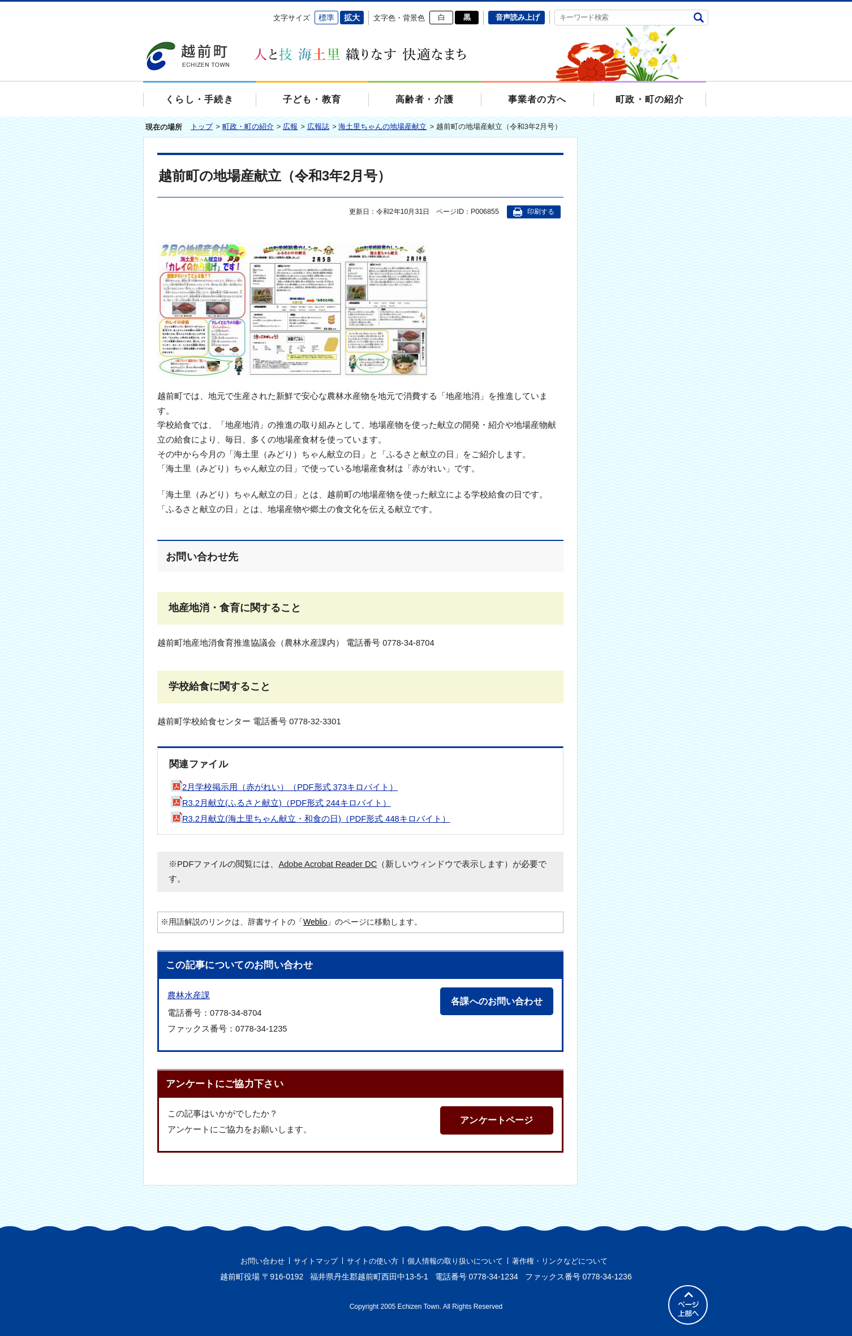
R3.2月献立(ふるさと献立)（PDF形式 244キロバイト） (281, 802)
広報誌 (318, 126)
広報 (290, 126)
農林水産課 (188, 995)
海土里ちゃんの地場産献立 (382, 126)
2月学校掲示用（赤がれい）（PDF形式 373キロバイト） (284, 787)
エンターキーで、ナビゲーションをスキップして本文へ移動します (143, 8)
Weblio (315, 921)
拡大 (352, 17)
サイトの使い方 (372, 1261)
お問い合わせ (262, 1261)
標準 (326, 17)
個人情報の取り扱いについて (455, 1261)
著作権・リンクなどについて (560, 1261)
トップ (202, 126)
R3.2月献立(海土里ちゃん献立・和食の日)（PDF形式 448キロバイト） (310, 818)
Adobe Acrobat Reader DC (327, 864)
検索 (698, 17)
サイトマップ (316, 1261)
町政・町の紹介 (248, 126)
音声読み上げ (518, 17)
